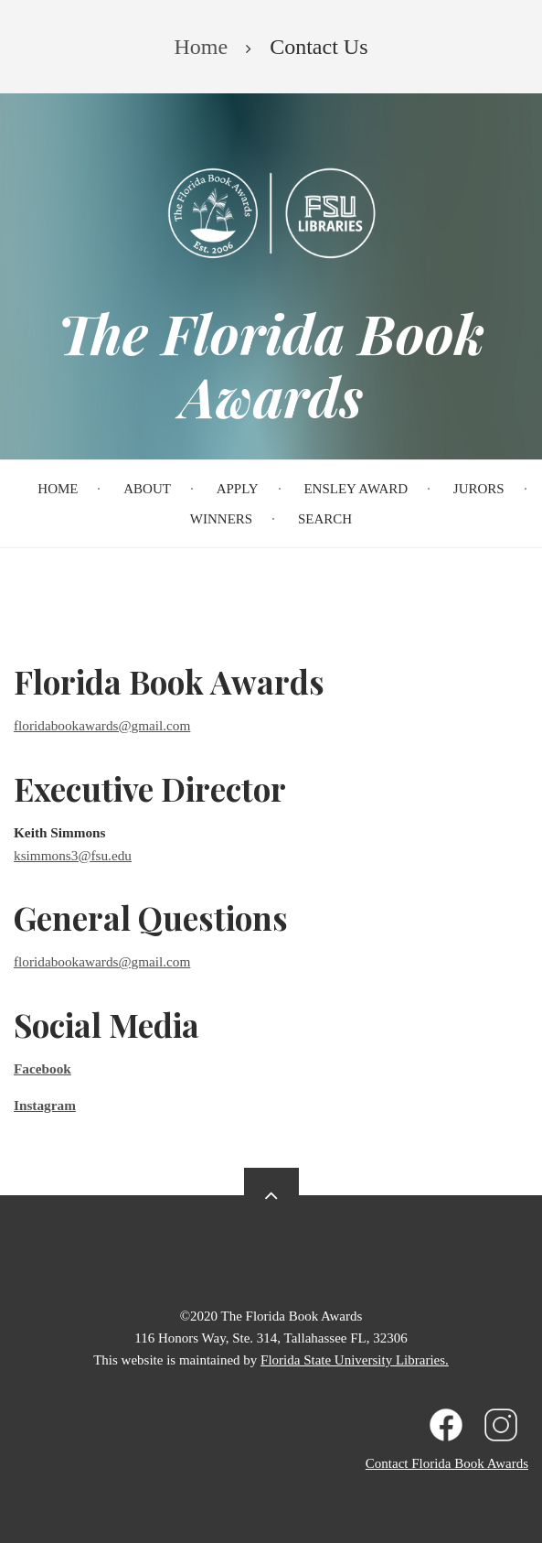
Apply (238, 488)
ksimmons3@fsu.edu (73, 855)
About (147, 488)
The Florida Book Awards (271, 364)
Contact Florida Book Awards (447, 1463)
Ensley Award (355, 488)
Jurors (479, 488)
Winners (221, 519)
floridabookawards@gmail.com (102, 725)
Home (57, 488)
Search (325, 519)
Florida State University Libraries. (354, 1360)
